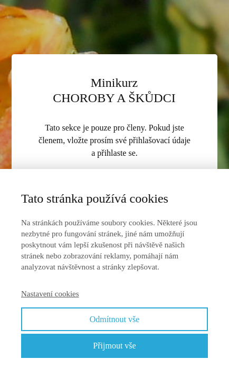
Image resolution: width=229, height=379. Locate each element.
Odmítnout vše (115, 319)
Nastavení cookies (50, 294)
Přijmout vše (114, 345)
